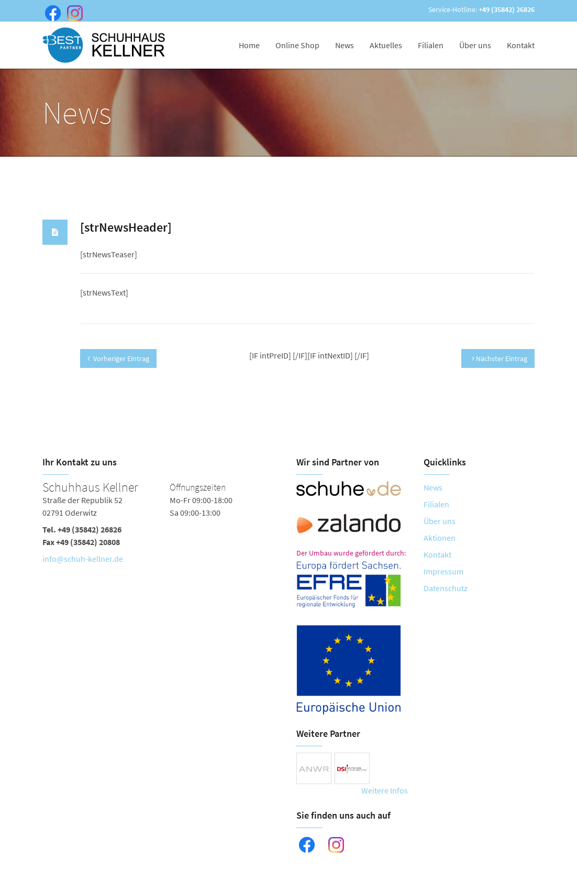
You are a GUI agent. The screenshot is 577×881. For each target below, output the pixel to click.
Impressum (443, 571)
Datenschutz (446, 588)
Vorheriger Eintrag (118, 358)
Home (249, 45)
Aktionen (440, 537)
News (344, 45)
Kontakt (521, 45)
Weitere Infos (384, 790)
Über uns (475, 45)
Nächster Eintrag (499, 358)
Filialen (430, 45)
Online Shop (297, 45)
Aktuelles (386, 45)
